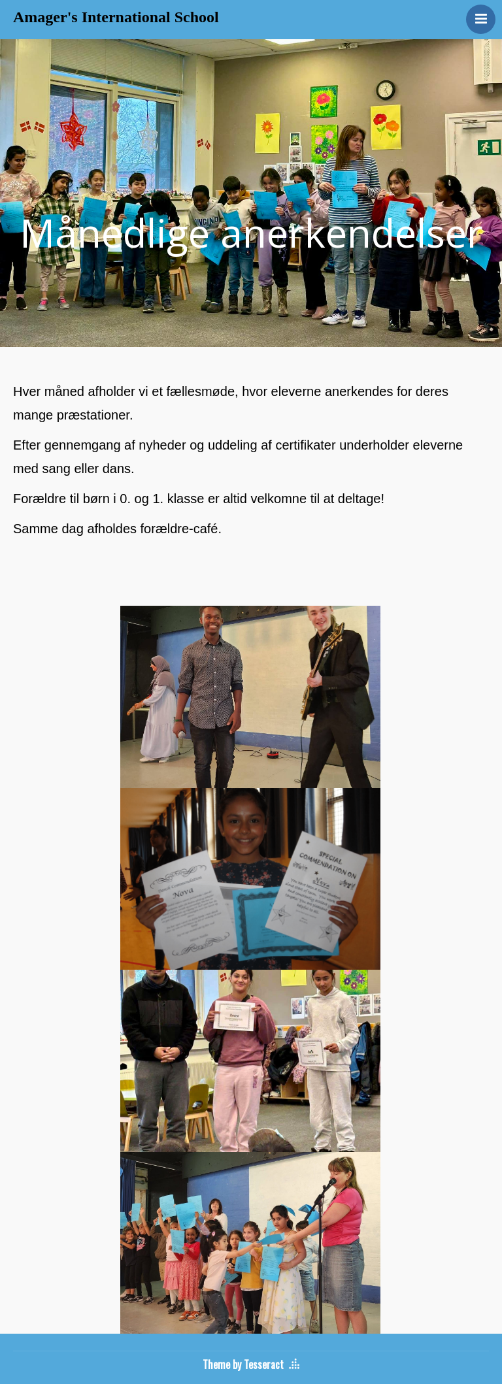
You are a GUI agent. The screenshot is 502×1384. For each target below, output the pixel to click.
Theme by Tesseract (243, 1364)
